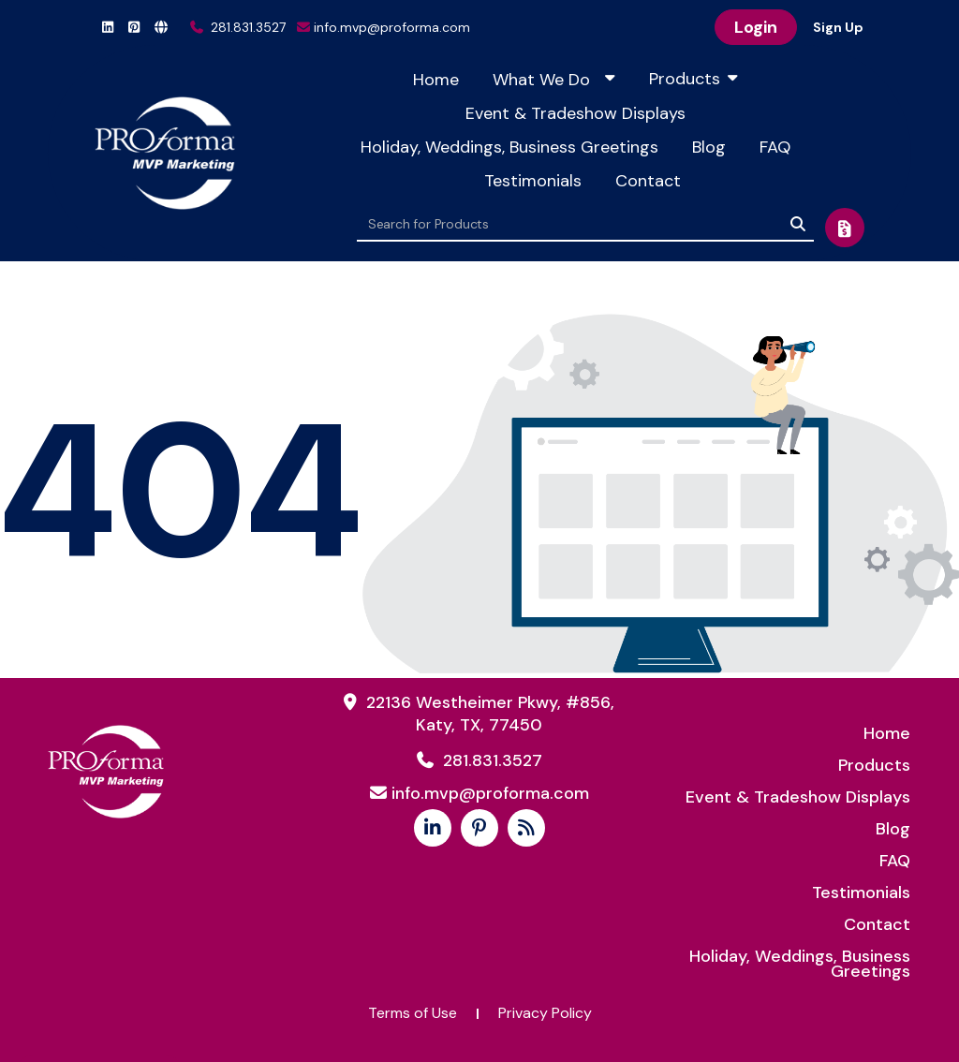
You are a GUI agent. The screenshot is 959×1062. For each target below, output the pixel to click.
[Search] (798, 224)
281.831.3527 (238, 27)
